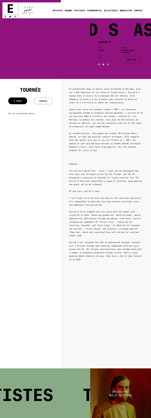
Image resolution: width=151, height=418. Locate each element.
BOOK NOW (131, 59)
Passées (43, 101)
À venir (18, 101)
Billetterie (111, 10)
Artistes (57, 10)
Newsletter (126, 10)
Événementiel (94, 10)
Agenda (68, 10)
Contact (138, 10)
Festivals (79, 10)
